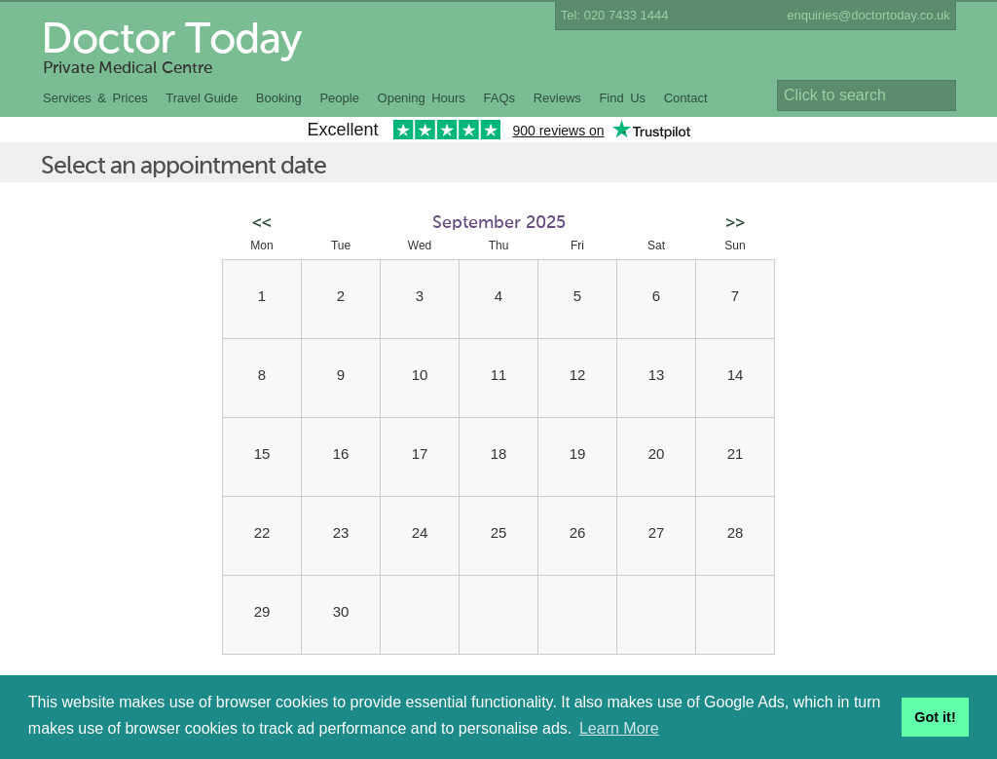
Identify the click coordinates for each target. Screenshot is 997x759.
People (338, 98)
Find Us (622, 98)
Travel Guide (202, 98)
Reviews (557, 98)
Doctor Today (171, 40)
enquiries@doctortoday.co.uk (868, 15)
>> (735, 223)
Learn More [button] (619, 728)
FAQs (500, 98)
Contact (686, 98)
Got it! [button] (934, 717)
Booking (279, 98)
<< (262, 223)
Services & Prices (95, 98)
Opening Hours (421, 98)
